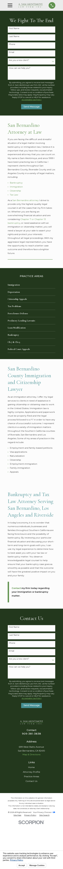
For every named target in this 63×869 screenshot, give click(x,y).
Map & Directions (31, 754)
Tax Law (14, 194)
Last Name (14, 36)
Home (31, 767)
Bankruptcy (16, 182)
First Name (14, 28)
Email (11, 52)
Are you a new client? (19, 60)
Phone (12, 44)
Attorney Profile (31, 772)
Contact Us (31, 781)
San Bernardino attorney (25, 200)
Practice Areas (31, 776)
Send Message (32, 106)
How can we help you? (19, 68)
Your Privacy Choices (44, 812)
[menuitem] (31, 284)
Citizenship (15, 190)
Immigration (16, 186)
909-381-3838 (31, 733)
